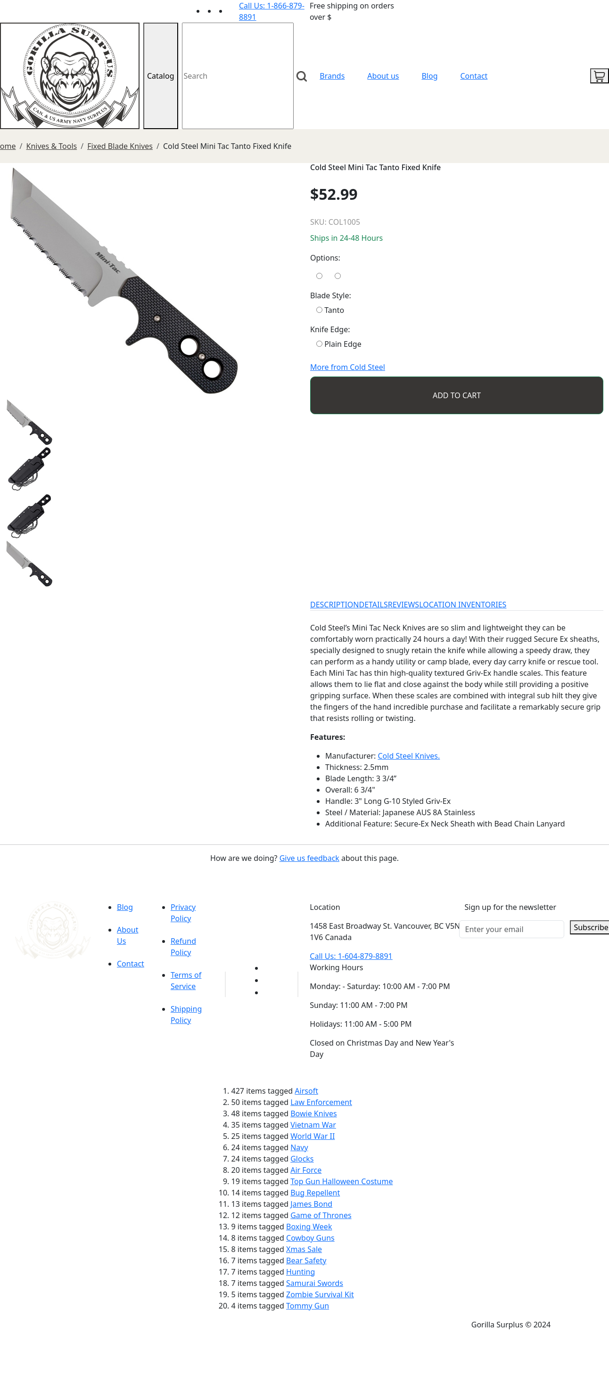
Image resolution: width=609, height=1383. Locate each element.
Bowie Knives (313, 1113)
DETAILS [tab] (373, 604)
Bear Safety (306, 1260)
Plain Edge (339, 344)
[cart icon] (599, 75)
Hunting (300, 1272)
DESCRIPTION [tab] (334, 604)
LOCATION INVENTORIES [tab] (462, 604)
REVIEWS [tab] (403, 604)
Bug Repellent (315, 1192)
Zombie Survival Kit (320, 1294)
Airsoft (306, 1091)
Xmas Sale (304, 1249)
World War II (312, 1136)
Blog (429, 76)
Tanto (330, 310)
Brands (332, 76)
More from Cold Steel (347, 367)
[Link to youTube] (269, 968)
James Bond (311, 1204)
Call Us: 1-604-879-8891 (351, 956)
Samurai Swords (314, 1283)
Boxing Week (309, 1226)
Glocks (301, 1159)
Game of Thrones (320, 1215)
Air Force (305, 1170)
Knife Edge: (330, 329)
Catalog (160, 76)
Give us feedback (309, 858)
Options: (325, 258)
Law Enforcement (321, 1102)
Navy (299, 1147)
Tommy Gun (307, 1306)
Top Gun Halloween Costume (341, 1181)
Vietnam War (313, 1125)
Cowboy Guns (310, 1238)
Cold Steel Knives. (409, 756)
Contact (474, 76)
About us (383, 76)
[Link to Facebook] (269, 980)
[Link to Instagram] (233, 11)
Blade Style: (330, 295)
